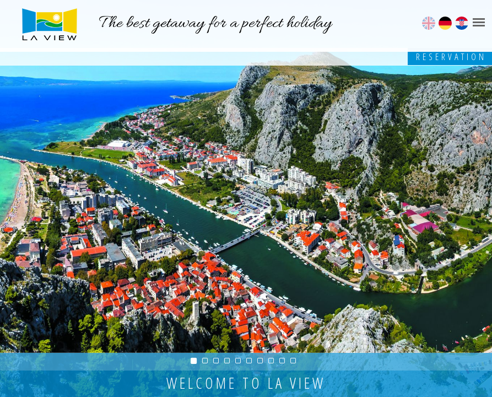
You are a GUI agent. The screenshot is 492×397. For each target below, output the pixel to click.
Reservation (451, 56)
